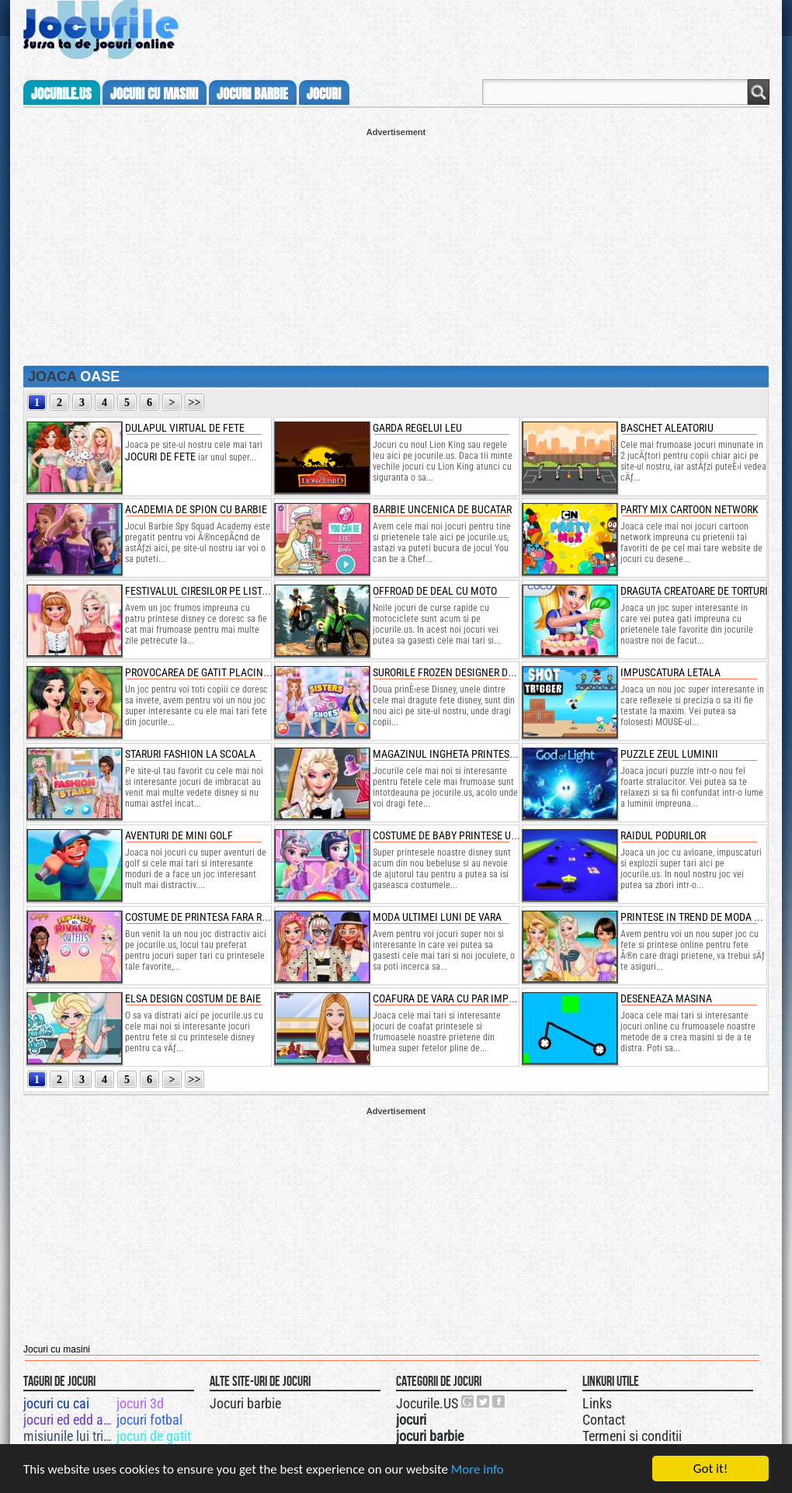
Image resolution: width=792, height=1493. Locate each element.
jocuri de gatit (153, 1436)
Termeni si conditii (632, 1436)
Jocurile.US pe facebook (499, 1401)
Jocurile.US (427, 1403)
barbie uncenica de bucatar (442, 509)
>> (195, 402)
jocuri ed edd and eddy (68, 1419)
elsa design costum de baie (193, 998)
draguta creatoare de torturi (694, 591)
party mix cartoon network (689, 509)
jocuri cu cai (56, 1403)
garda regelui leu (417, 428)
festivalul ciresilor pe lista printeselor (228, 591)
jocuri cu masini (154, 94)
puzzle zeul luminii (669, 754)
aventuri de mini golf (179, 835)
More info (477, 1475)
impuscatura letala (670, 672)
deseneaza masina (666, 998)
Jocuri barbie (245, 1403)
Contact (603, 1419)
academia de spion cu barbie (196, 509)
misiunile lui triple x (68, 1436)
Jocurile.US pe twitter (484, 1401)
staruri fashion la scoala (190, 754)
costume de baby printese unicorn (459, 835)
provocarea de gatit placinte (199, 672)
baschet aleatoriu (667, 428)
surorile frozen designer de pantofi (463, 672)
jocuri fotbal (149, 1419)
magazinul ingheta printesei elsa (458, 754)
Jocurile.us (61, 94)
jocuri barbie (252, 94)
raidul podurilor (663, 835)
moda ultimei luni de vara (437, 917)
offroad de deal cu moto (435, 591)
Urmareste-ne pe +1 (468, 1401)
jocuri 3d (140, 1403)
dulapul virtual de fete (185, 428)
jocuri (324, 94)
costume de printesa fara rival (203, 917)
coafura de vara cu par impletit (453, 998)
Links (597, 1403)
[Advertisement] (396, 245)
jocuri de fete (160, 456)
